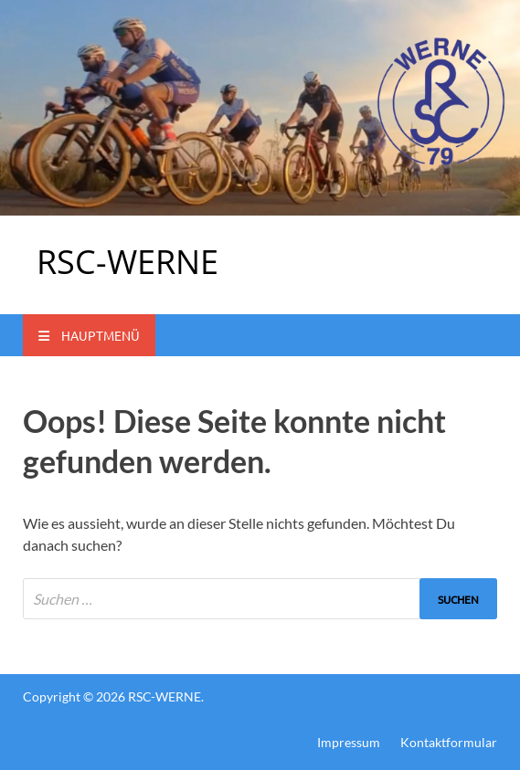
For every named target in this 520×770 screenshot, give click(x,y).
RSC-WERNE (127, 261)
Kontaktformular (448, 742)
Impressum (348, 742)
